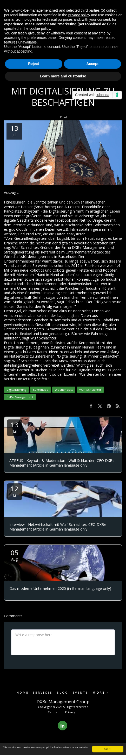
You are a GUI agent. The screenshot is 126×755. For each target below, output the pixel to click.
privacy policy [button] (79, 15)
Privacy (70, 712)
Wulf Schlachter (90, 389)
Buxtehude (40, 389)
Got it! (107, 749)
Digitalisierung (16, 389)
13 (14, 427)
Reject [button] (33, 64)
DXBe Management (19, 397)
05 (14, 555)
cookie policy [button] (39, 28)
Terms (52, 712)
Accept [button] (92, 64)
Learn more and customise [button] (63, 76)
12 (14, 491)
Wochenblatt (64, 389)
